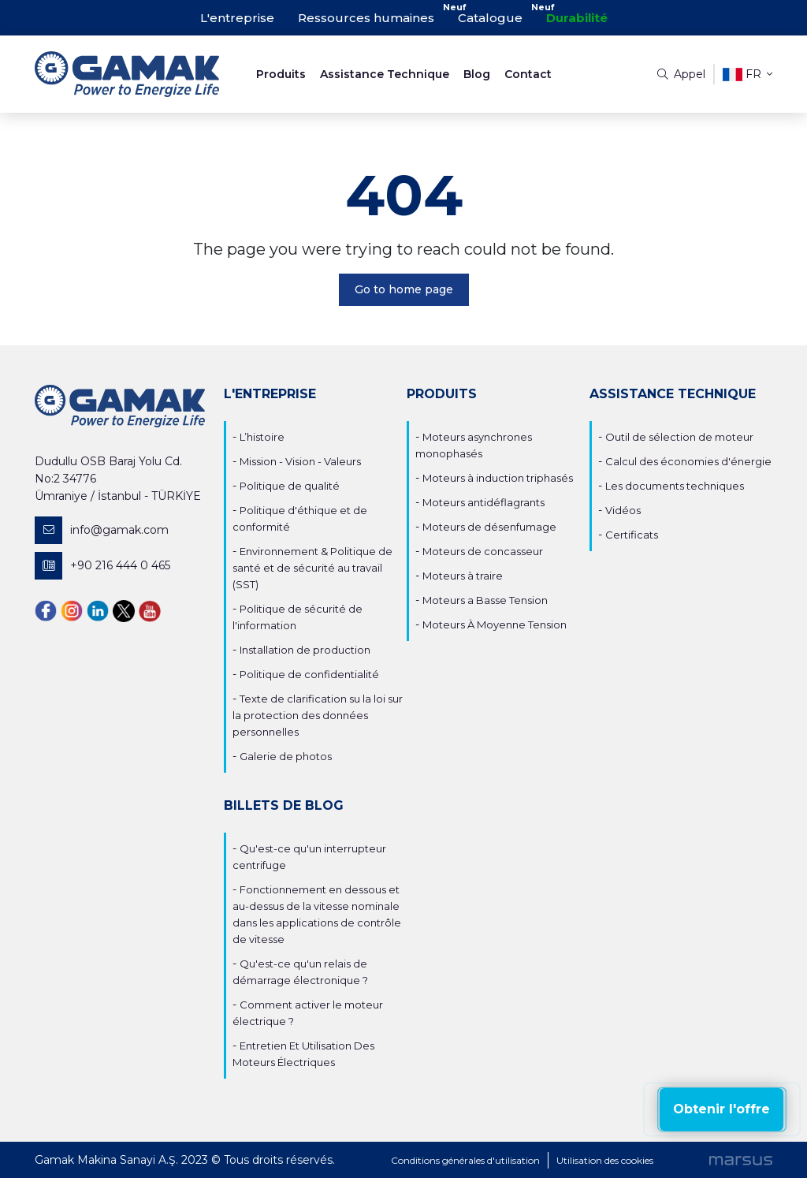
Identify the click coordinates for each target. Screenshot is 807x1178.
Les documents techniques (674, 485)
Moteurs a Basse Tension (485, 600)
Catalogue (490, 17)
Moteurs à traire (462, 575)
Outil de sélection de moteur (679, 437)
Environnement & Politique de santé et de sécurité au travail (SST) (312, 568)
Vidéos (623, 510)
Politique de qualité (290, 485)
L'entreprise (237, 17)
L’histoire (262, 437)
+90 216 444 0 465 (102, 566)
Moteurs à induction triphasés (497, 478)
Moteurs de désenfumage (489, 526)
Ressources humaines (366, 17)
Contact (528, 74)
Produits (281, 74)
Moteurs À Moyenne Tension (494, 624)
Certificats (631, 534)
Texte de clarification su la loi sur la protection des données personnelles (317, 715)
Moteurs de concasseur (482, 551)
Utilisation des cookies (604, 1160)
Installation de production (305, 649)
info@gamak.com (102, 530)
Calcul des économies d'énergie (688, 461)
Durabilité (577, 17)
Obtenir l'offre (721, 1109)
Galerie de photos (286, 756)
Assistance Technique (384, 74)
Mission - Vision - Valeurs (300, 461)
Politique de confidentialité (309, 674)
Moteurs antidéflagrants (483, 502)
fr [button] (747, 74)
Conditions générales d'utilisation (465, 1160)
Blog (476, 74)
